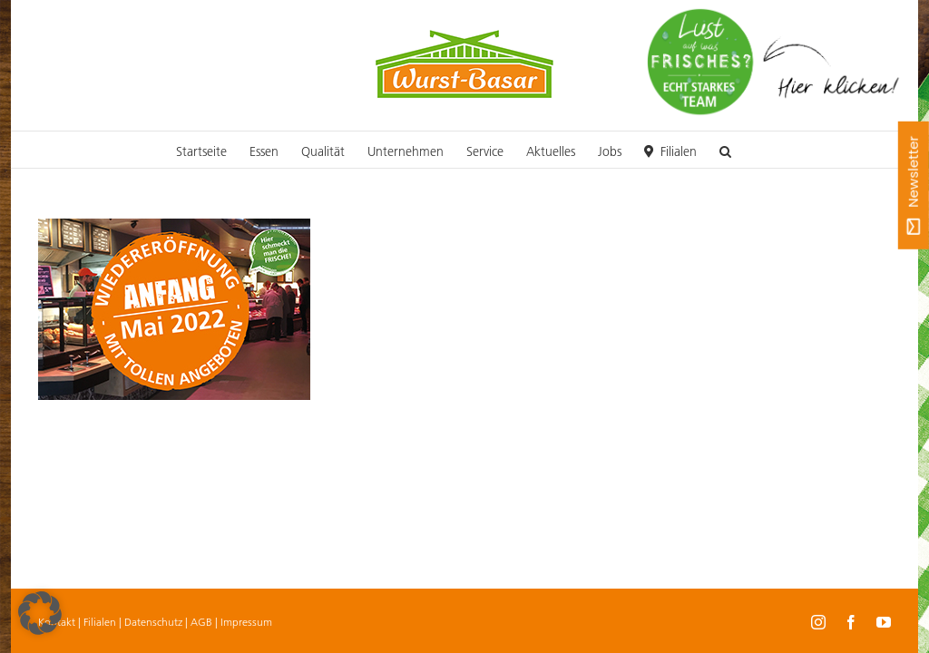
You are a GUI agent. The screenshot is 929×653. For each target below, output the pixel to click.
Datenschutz (153, 622)
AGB (201, 622)
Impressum (246, 622)
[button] (725, 150)
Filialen (99, 622)
